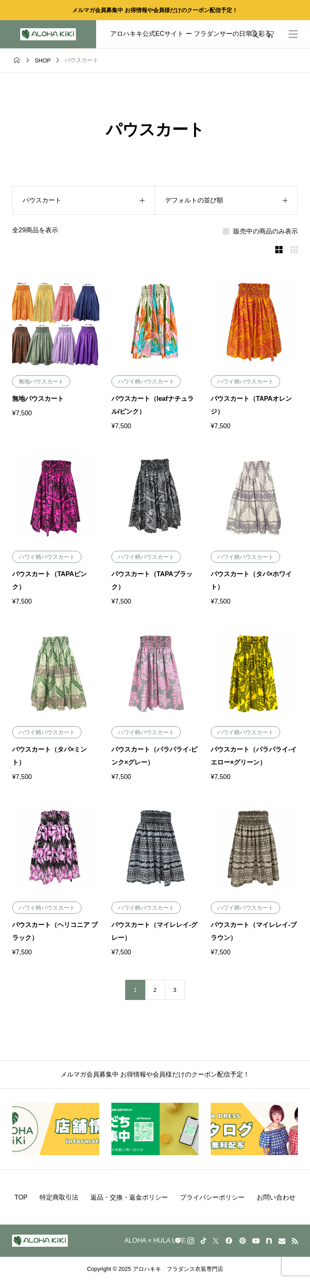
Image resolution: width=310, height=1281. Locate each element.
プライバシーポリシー (212, 1197)
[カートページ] (270, 34)
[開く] (293, 34)
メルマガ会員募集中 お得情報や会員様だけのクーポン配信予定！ (155, 10)
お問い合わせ (276, 1197)
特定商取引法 (59, 1197)
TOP (21, 1197)
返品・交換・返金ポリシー (129, 1197)
